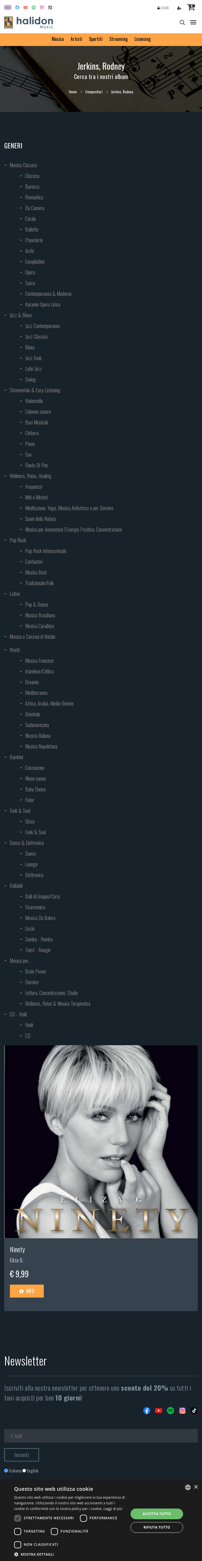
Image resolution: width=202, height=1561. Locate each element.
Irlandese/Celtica (39, 671)
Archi (29, 250)
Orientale (32, 714)
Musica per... (20, 960)
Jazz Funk (33, 358)
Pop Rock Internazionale (45, 550)
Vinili (29, 1025)
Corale (30, 218)
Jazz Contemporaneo (42, 325)
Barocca (32, 186)
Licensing (142, 39)
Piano (30, 443)
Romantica (34, 197)
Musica (58, 39)
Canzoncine (34, 767)
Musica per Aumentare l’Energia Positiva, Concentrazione (73, 529)
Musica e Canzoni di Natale (32, 636)
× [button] (196, 1487)
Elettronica (34, 875)
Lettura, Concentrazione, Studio (51, 992)
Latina (15, 593)
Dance (30, 853)
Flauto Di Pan (36, 465)
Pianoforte (34, 240)
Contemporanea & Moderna (48, 293)
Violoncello (34, 400)
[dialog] (101, 1520)
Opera (30, 272)
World (14, 649)
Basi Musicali (36, 422)
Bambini (16, 757)
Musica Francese (39, 660)
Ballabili (16, 885)
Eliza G (16, 1260)
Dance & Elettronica (27, 842)
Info (26, 1290)
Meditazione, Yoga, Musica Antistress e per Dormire (69, 508)
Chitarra (32, 433)
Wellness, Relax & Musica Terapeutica (57, 1003)
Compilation (35, 261)
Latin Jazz (33, 368)
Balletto (31, 229)
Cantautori (34, 561)
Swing (30, 379)
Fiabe (29, 799)
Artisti (76, 39)
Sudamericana (37, 724)
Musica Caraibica (39, 625)
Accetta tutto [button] (157, 1513)
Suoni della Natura (40, 518)
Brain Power (35, 971)
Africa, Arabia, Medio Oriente (49, 703)
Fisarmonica (35, 907)
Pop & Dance (36, 604)
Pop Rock (18, 540)
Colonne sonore (38, 411)
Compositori (94, 91)
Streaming (118, 39)
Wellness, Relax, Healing (30, 475)
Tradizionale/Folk (39, 583)
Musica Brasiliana (40, 615)
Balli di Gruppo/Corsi (42, 896)
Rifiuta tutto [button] (157, 1527)
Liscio (30, 928)
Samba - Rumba (39, 939)
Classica (32, 175)
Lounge (31, 864)
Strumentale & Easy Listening (35, 390)
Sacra (30, 283)
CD (28, 1035)
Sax (28, 454)
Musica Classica (23, 165)
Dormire (32, 982)
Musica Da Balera (40, 917)
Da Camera (34, 208)
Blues (30, 347)
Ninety (17, 1249)
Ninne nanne (35, 778)
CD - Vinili (18, 1014)
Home (73, 91)
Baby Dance (35, 789)
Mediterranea (36, 692)
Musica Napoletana (41, 746)
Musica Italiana (38, 735)
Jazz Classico (36, 336)
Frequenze (33, 486)
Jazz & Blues (21, 315)
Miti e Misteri (36, 497)
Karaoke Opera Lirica (42, 304)
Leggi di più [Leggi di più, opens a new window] (112, 1508)
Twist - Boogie (38, 950)
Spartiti (96, 39)
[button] (69, 1554)
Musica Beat (36, 572)
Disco (30, 821)
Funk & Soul (20, 810)
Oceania (31, 682)
